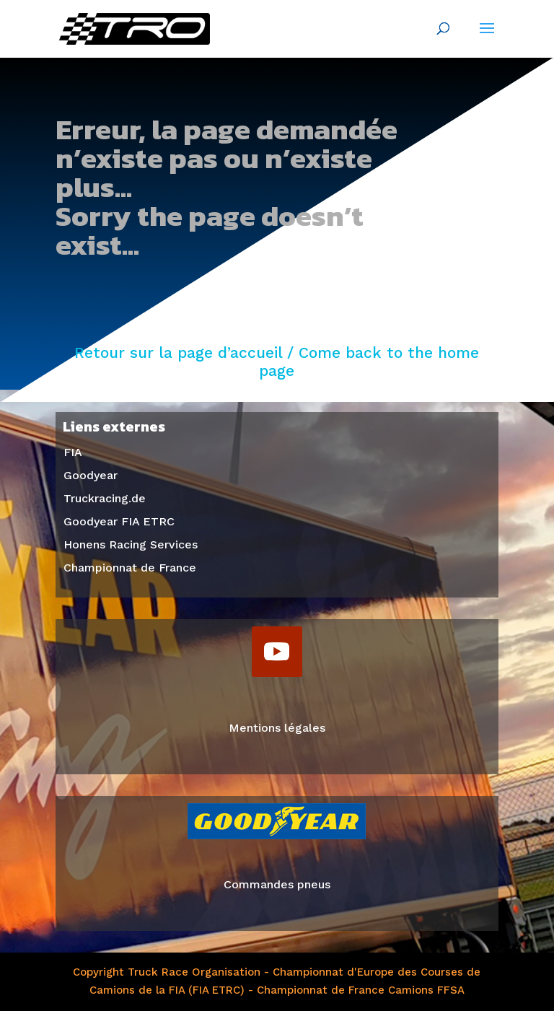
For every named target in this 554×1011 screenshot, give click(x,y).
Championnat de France (129, 567)
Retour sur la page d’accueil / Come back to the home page (276, 361)
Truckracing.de (104, 498)
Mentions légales (277, 728)
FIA (72, 452)
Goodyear (90, 475)
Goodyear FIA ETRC (119, 521)
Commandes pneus (277, 884)
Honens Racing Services (130, 544)
